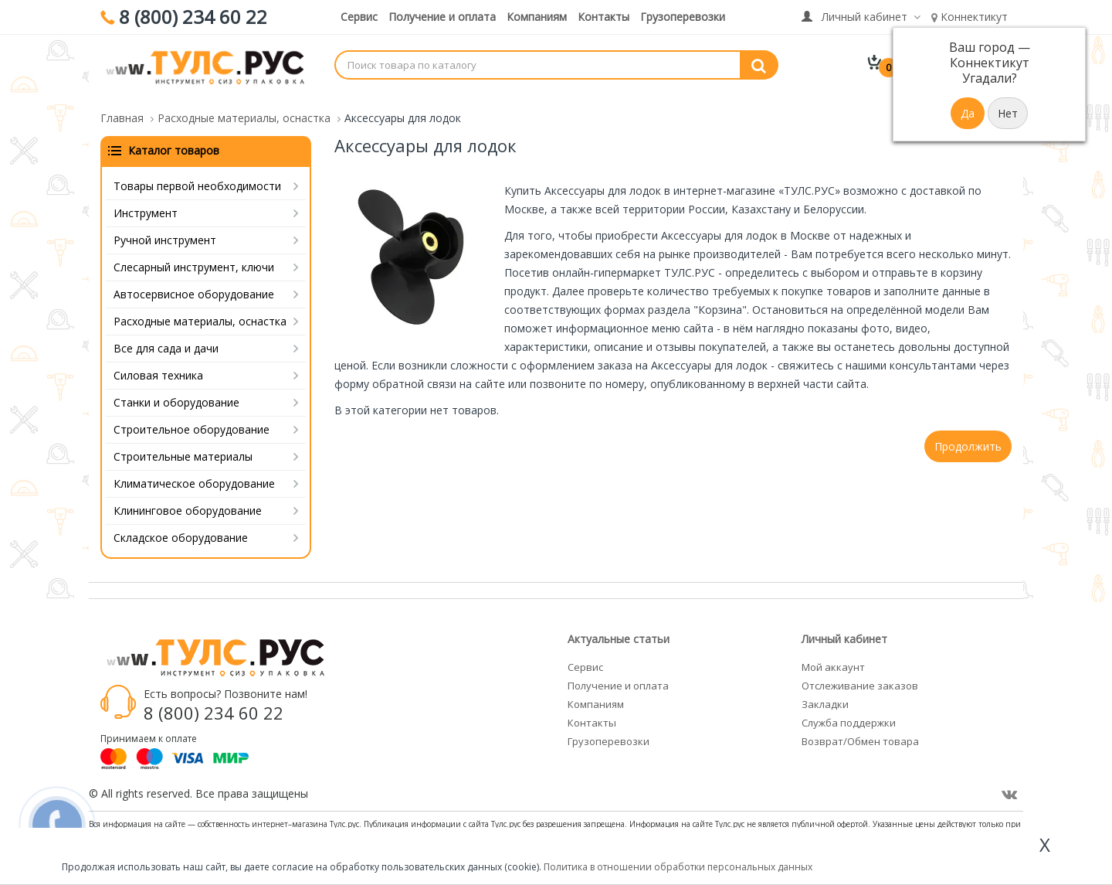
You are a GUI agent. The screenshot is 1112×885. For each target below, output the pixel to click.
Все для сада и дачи (166, 339)
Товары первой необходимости (197, 176)
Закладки (825, 695)
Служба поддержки (849, 713)
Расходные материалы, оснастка (200, 312)
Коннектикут (969, 16)
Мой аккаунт (833, 658)
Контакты (603, 16)
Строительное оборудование (192, 420)
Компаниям (537, 16)
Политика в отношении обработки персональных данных (678, 866)
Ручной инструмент (165, 230)
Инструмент (146, 203)
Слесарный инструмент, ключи (194, 257)
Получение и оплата (442, 16)
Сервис (359, 16)
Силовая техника (158, 366)
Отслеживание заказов (860, 676)
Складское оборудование (181, 528)
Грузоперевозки (682, 16)
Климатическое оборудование (194, 474)
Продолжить (968, 437)
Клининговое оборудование (188, 501)
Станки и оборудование (176, 393)
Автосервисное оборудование (194, 284)
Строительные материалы (183, 447)
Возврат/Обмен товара (860, 732)
